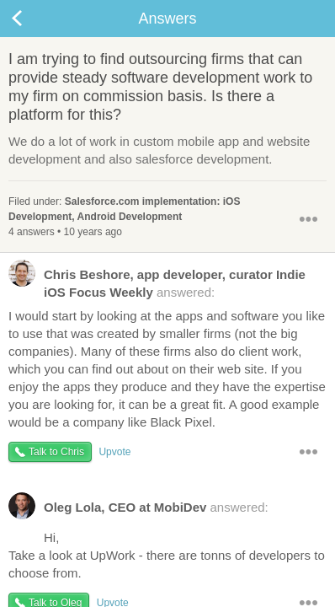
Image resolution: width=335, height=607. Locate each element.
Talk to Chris (56, 452)
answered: (157, 282)
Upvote (114, 452)
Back (33, 18)
